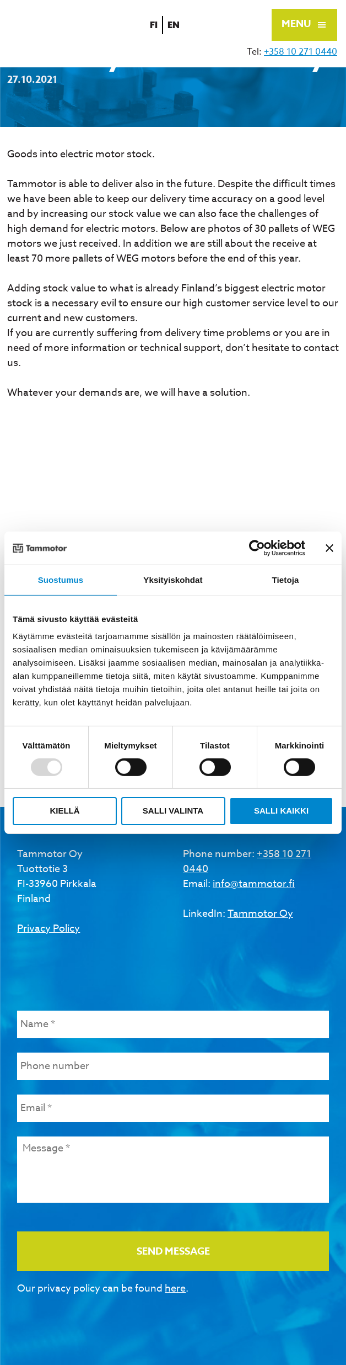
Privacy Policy (48, 928)
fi (155, 24)
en (175, 24)
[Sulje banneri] (329, 547)
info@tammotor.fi (254, 884)
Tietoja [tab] (285, 579)
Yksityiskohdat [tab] (172, 579)
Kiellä (64, 810)
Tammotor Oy (260, 913)
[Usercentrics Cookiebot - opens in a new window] (257, 547)
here (175, 1288)
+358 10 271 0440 (300, 52)
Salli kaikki (281, 810)
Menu (296, 24)
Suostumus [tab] (61, 579)
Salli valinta (173, 810)
